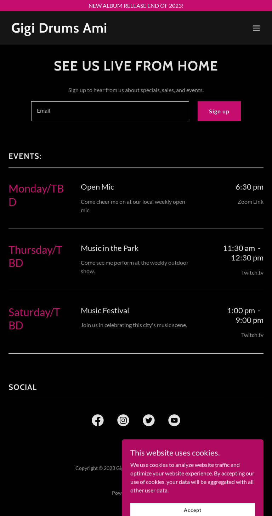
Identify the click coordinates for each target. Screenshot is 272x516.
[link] (59, 30)
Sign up (219, 111)
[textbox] (110, 111)
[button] (256, 28)
